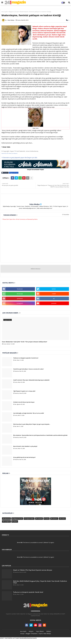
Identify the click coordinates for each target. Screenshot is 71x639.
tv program (7, 521)
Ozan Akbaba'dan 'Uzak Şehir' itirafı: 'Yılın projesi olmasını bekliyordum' (24, 342)
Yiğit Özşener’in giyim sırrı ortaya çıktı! (24, 391)
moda (47, 518)
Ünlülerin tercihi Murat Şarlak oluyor (24, 402)
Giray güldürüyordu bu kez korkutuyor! (24, 457)
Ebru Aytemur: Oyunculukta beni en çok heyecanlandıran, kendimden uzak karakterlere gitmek (40, 435)
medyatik (39, 518)
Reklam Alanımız (35, 269)
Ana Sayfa (4, 12)
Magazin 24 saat (14, 12)
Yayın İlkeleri (40, 631)
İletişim (31, 631)
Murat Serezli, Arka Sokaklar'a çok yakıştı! (25, 446)
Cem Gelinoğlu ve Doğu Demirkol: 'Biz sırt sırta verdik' (28, 413)
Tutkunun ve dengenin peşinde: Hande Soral (25, 358)
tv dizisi (63, 518)
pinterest (20, 298)
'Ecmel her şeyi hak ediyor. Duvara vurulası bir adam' (28, 369)
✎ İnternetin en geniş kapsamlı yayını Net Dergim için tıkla (19, 157)
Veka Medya (34, 204)
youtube (53, 303)
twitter (54, 289)
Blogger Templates (31, 633)
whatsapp (20, 294)
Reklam (48, 631)
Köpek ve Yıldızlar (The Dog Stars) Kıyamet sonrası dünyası (32, 570)
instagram (20, 303)
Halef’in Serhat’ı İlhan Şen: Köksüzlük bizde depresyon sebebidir (31, 380)
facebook (20, 289)
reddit (54, 294)
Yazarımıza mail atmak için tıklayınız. (9, 153)
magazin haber (30, 518)
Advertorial (7, 518)
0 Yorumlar (65, 214)
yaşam (15, 521)
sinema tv (54, 518)
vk (53, 298)
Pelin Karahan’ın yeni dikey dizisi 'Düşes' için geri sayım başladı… (31, 424)
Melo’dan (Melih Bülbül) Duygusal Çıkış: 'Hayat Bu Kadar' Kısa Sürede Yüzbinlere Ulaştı (40, 582)
